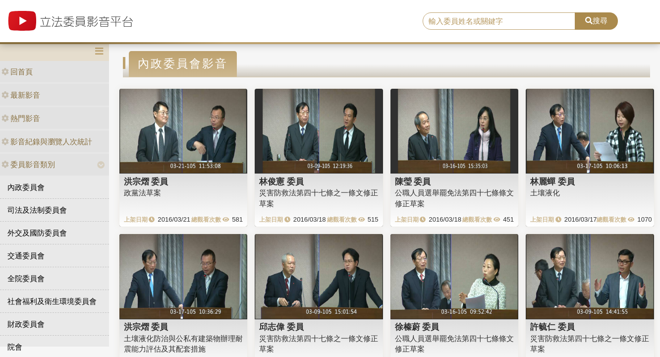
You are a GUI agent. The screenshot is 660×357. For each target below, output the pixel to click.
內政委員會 (26, 187)
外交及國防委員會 (37, 233)
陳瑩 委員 (413, 181)
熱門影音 (20, 118)
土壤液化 (545, 192)
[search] (499, 21)
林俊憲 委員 (281, 181)
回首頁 (17, 71)
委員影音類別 (28, 164)
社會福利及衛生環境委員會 (52, 301)
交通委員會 (26, 255)
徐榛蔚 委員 (417, 326)
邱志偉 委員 (281, 326)
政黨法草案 (142, 192)
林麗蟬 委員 (552, 181)
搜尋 (596, 20)
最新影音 (20, 95)
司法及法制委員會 (37, 210)
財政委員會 (26, 324)
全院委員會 (26, 278)
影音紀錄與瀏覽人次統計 (46, 141)
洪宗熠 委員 (146, 181)
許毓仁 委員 (552, 326)
